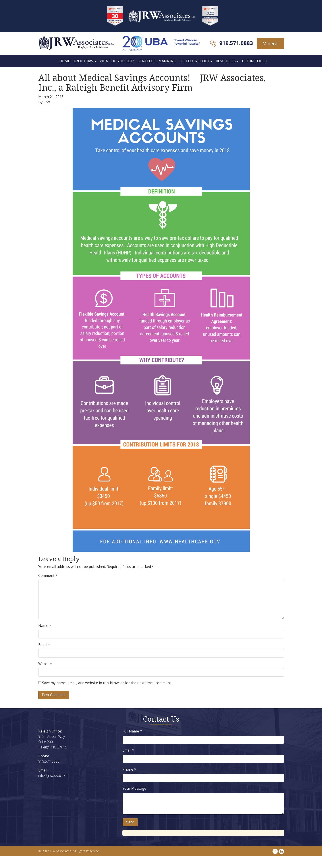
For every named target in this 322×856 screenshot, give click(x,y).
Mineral (270, 44)
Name (44, 625)
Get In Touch (254, 61)
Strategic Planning (157, 61)
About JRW (83, 61)
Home (64, 61)
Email (44, 644)
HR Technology (194, 61)
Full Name (132, 731)
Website (45, 663)
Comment (47, 575)
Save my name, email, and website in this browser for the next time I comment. (107, 682)
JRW (46, 102)
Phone (129, 769)
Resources (226, 61)
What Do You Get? (117, 61)
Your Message (134, 788)
